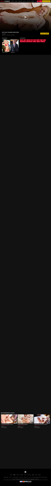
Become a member (46, 1)
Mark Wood (13, 52)
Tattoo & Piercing (22, 41)
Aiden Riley (3, 426)
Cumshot (34, 41)
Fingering (38, 41)
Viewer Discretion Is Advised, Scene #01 (40, 424)
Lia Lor (39, 425)
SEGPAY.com (32, 479)
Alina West (23, 425)
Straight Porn (43, 41)
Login (41, 1)
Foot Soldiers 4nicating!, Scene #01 (7, 424)
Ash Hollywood (5, 52)
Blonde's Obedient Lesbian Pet (23, 424)
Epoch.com (8, 479)
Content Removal (45, 479)
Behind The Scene (29, 41)
